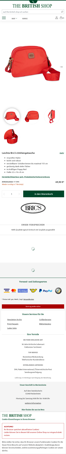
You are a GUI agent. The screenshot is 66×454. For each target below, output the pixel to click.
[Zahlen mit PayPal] (46, 290)
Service (25, 18)
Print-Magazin (12, 324)
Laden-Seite (12, 328)
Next (61, 67)
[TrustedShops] (58, 290)
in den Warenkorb (44, 193)
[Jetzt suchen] (62, 12)
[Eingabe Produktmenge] (11, 194)
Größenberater (45, 319)
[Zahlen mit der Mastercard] (13, 291)
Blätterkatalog (45, 324)
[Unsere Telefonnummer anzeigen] (33, 2)
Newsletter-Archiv (14, 319)
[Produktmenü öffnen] (5, 17)
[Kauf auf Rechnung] (23, 291)
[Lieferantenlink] (33, 208)
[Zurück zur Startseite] (32, 5)
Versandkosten (28, 299)
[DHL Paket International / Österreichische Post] (33, 291)
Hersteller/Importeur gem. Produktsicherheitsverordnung (26, 177)
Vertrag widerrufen (33, 306)
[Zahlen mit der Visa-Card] (7, 291)
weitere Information (33, 403)
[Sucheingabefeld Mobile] (31, 12)
